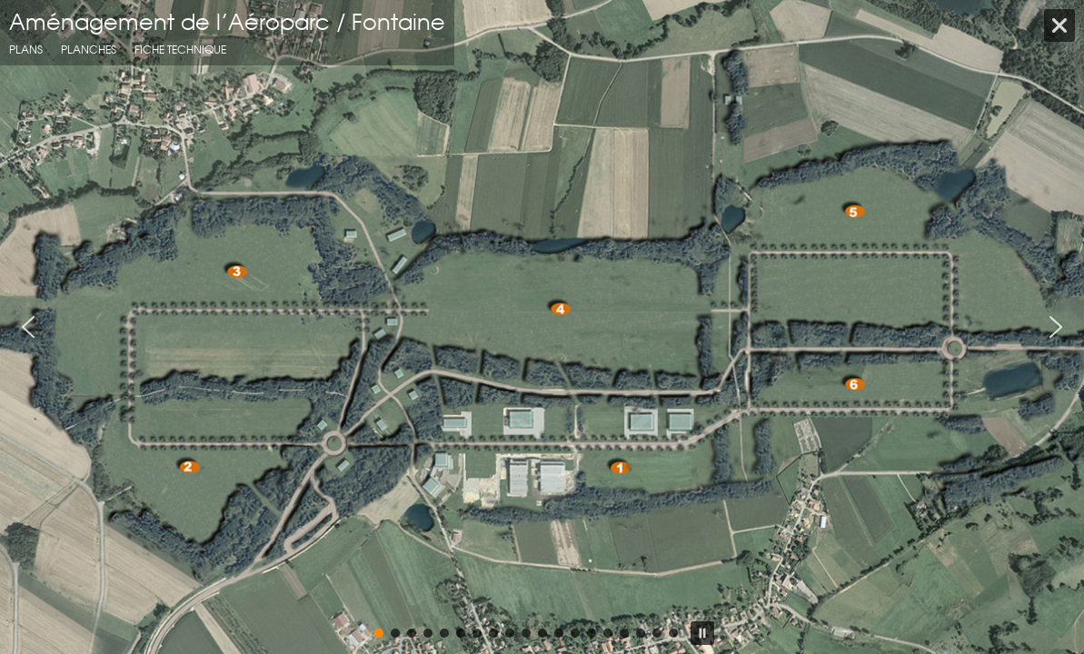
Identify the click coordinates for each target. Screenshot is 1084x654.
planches (88, 49)
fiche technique (180, 49)
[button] (28, 327)
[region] (542, 327)
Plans (26, 49)
